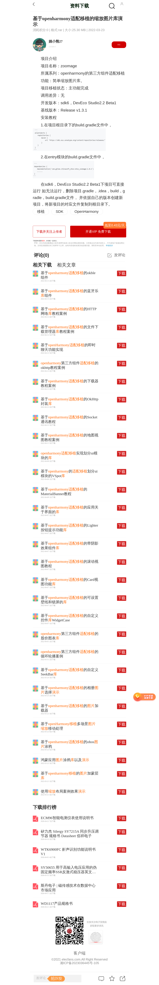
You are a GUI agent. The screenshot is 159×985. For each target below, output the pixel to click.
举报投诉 (109, 245)
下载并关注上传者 (49, 231)
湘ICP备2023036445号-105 (79, 963)
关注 (118, 45)
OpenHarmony (86, 211)
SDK (59, 211)
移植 (41, 211)
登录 (43, 241)
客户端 (79, 953)
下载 (121, 273)
